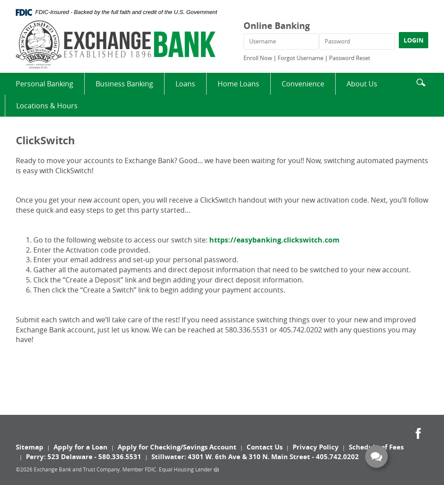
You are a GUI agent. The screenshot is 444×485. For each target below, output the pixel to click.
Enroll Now (257, 58)
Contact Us (265, 447)
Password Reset (349, 58)
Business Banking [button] (124, 84)
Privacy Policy (316, 447)
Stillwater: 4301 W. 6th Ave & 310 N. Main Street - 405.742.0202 (255, 456)
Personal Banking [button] (44, 84)
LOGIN (413, 40)
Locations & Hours (47, 106)
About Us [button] (362, 84)
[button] (420, 81)
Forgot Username (300, 58)
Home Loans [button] (238, 84)
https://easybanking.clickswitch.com (274, 240)
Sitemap (29, 447)
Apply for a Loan (80, 447)
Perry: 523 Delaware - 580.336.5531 (83, 456)
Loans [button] (185, 84)
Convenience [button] (303, 84)
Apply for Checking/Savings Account (177, 447)
